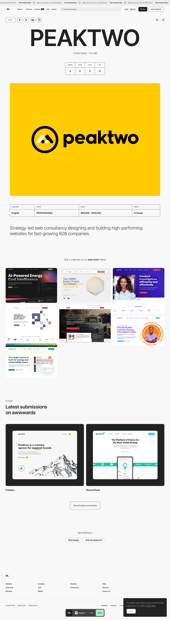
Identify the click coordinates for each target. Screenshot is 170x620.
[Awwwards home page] (69, 613)
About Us (105, 587)
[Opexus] (31, 323)
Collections (9, 587)
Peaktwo (10, 490)
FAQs (104, 584)
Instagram (113, 605)
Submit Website (156, 9)
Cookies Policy (10, 605)
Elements (9, 591)
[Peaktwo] (44, 455)
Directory (29, 9)
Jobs (48, 9)
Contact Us (106, 591)
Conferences (74, 587)
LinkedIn (122, 605)
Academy (39, 9)
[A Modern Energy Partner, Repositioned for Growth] (31, 285)
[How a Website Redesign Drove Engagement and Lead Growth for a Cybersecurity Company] (85, 285)
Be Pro (143, 9)
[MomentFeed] (125, 455)
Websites (9, 584)
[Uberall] (138, 331)
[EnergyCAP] (31, 360)
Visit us (99, 613)
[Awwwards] (8, 9)
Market (54, 9)
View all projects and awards (85, 505)
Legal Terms (22, 605)
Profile (91, 613)
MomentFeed (93, 490)
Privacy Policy (32, 605)
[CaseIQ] (138, 291)
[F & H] (85, 324)
